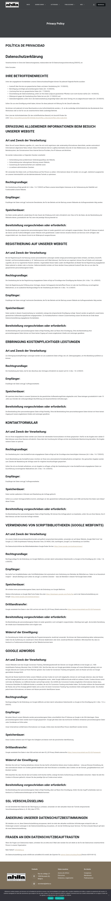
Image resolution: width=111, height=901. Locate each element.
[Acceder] (94, 4)
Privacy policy (59, 898)
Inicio (28, 4)
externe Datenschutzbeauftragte (71, 855)
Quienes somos (40, 5)
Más (82, 5)
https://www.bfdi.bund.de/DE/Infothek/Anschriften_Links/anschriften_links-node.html (38, 118)
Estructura (61, 875)
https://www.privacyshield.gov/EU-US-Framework (84, 609)
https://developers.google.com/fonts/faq (60, 594)
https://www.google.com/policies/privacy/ (68, 546)
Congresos (87, 873)
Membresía (101, 4)
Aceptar (50, 898)
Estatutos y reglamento (65, 878)
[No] (109, 895)
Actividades (55, 5)
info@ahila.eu (19, 850)
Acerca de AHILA (63, 873)
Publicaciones (70, 5)
